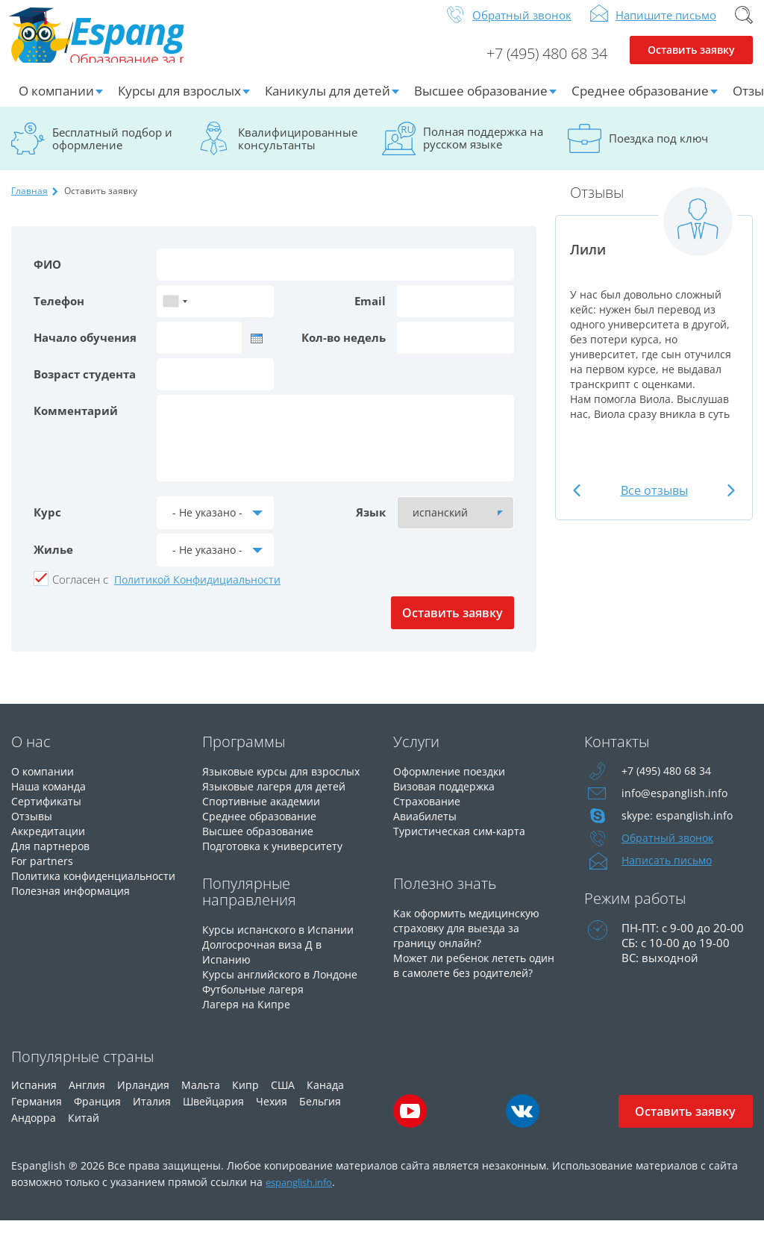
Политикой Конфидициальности (197, 591)
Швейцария (213, 1113)
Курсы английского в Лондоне (285, 985)
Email (370, 312)
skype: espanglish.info (678, 827)
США (283, 1097)
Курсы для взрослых (179, 102)
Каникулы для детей (327, 102)
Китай (83, 1130)
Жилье (53, 561)
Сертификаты (48, 812)
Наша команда (51, 797)
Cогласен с (80, 591)
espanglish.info (304, 1194)
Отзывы (33, 827)
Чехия (271, 1113)
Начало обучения (85, 349)
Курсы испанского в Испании (282, 941)
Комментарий (76, 422)
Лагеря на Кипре (247, 1015)
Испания (34, 1097)
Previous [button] (580, 502)
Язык (371, 523)
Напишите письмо (666, 26)
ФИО (47, 276)
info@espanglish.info (675, 805)
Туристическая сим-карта (461, 842)
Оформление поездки (453, 782)
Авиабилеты (427, 827)
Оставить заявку (691, 64)
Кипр (245, 1097)
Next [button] (728, 502)
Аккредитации (50, 842)
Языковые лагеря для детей (277, 797)
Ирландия (143, 1097)
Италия (152, 1113)
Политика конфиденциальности (72, 895)
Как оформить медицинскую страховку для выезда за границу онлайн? (471, 939)
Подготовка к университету (277, 857)
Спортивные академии (265, 812)
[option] (654, 323)
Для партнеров (52, 857)
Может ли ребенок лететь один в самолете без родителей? (463, 984)
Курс (47, 523)
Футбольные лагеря (256, 1000)
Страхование (428, 812)
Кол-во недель (343, 349)
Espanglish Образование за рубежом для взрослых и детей (124, 44)
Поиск (744, 27)
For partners (43, 872)
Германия (36, 1113)
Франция (97, 1113)
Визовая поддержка (447, 797)
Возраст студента (85, 385)
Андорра (33, 1130)
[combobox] (174, 313)
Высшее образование (481, 102)
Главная (29, 202)
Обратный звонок (522, 26)
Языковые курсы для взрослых (286, 782)
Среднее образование (640, 102)
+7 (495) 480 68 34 (535, 64)
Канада (325, 1097)
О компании (56, 102)
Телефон (59, 312)
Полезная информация (74, 917)
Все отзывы (654, 502)
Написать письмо (669, 872)
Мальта (200, 1097)
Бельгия (320, 1113)
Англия (87, 1097)
